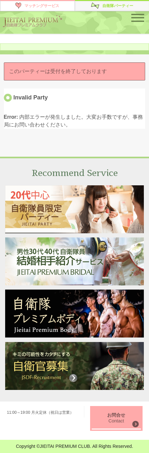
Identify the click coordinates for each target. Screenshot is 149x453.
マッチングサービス (41, 6)
